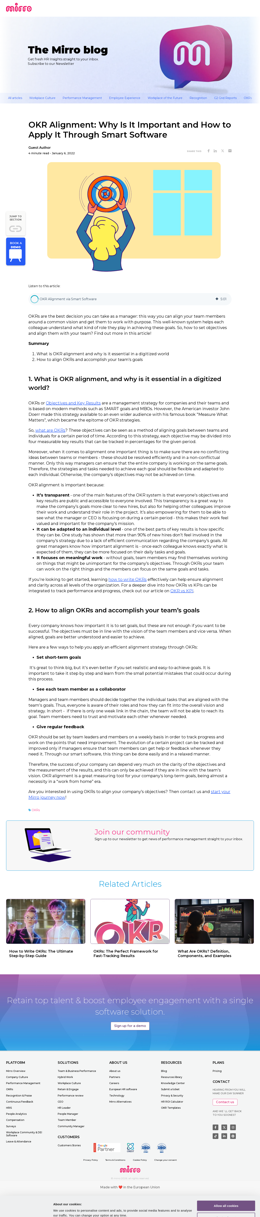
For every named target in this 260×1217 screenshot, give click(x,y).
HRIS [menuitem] (9, 1107)
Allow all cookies (226, 1188)
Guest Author (39, 148)
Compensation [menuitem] (15, 1119)
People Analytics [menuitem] (16, 1113)
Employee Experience (124, 98)
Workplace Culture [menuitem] (69, 1083)
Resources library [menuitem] (171, 1077)
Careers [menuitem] (114, 1083)
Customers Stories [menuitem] (69, 1145)
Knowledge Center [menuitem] (173, 1083)
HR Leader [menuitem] (64, 1107)
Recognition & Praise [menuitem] (19, 1095)
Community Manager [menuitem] (71, 1126)
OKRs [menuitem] (9, 1089)
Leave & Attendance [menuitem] (18, 1141)
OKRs (248, 98)
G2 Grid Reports (225, 98)
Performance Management (82, 98)
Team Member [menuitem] (67, 1119)
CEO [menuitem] (60, 1101)
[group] (130, 299)
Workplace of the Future (165, 98)
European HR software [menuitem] (123, 1089)
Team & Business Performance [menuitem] (77, 1070)
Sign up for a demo (130, 1026)
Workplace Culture (42, 98)
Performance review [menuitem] (70, 1095)
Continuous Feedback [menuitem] (19, 1101)
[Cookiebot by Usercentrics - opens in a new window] (26, 1209)
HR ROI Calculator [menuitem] (172, 1101)
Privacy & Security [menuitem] (172, 1095)
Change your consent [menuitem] (165, 1160)
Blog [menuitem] (164, 1070)
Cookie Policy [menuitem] (140, 1160)
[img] (217, 299)
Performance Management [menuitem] (23, 1083)
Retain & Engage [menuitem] (68, 1089)
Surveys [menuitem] (11, 1126)
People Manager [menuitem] (68, 1113)
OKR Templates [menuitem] (171, 1107)
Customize (226, 1200)
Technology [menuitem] (116, 1095)
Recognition (198, 98)
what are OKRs (50, 430)
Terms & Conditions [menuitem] (115, 1160)
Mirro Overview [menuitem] (15, 1070)
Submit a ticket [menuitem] (170, 1089)
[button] (34, 299)
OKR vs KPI (181, 590)
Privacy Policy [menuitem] (90, 1160)
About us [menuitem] (114, 1070)
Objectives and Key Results (73, 403)
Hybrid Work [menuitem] (65, 1077)
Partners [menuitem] (114, 1077)
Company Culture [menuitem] (17, 1077)
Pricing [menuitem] (217, 1070)
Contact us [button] (225, 1102)
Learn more (61, 1209)
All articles (15, 98)
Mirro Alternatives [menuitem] (120, 1101)
